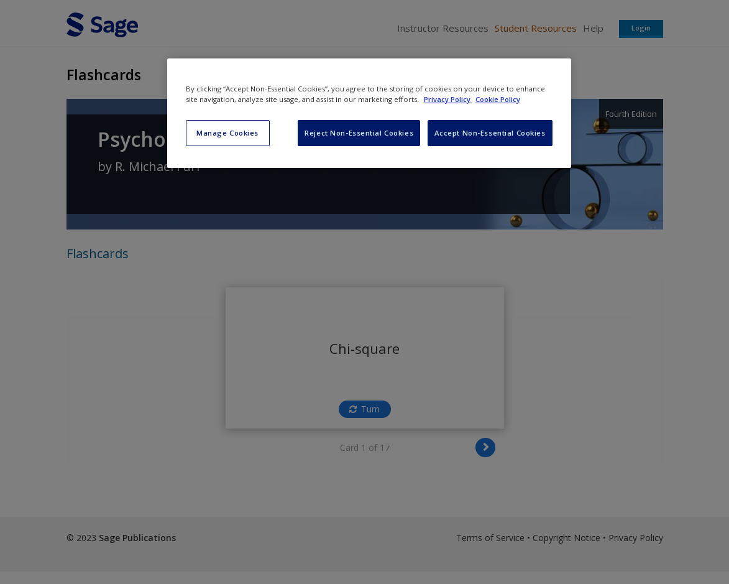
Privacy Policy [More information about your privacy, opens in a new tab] (448, 99)
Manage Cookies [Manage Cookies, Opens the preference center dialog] (227, 132)
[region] (369, 113)
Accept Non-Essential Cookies (490, 132)
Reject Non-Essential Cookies (359, 132)
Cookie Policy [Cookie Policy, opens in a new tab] (497, 99)
